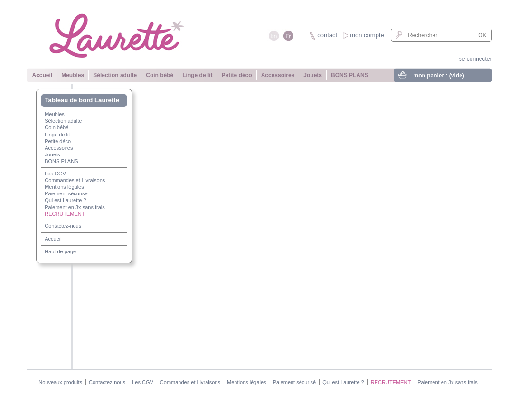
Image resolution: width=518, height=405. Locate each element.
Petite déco (237, 75)
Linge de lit (197, 75)
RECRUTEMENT (65, 214)
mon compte (367, 35)
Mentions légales (64, 187)
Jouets (312, 75)
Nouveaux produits (60, 382)
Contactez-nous (63, 226)
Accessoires (278, 75)
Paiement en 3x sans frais (75, 207)
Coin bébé (159, 75)
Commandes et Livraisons (75, 180)
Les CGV (55, 173)
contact (327, 35)
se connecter (475, 59)
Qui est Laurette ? (65, 200)
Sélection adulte (115, 75)
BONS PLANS (349, 75)
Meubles (72, 75)
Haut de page (60, 251)
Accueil (42, 75)
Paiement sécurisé (66, 193)
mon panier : (439, 75)
